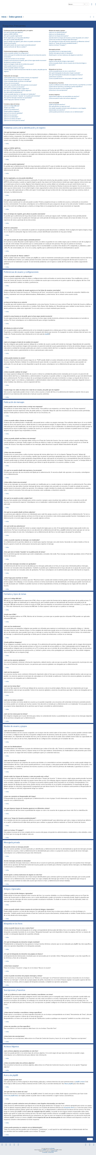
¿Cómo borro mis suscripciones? (58, 90)
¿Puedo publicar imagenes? (11, 111)
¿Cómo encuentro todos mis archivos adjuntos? (62, 98)
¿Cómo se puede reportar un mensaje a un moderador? (20, 94)
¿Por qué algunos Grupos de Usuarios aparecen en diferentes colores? (69, 41)
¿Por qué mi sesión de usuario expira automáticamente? (20, 45)
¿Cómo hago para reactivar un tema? (14, 99)
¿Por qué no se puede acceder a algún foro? (16, 88)
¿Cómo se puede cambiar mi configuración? (16, 53)
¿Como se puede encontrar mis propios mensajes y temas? (66, 78)
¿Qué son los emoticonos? (11, 109)
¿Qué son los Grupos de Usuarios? (58, 36)
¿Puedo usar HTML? (9, 107)
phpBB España (54, 1151)
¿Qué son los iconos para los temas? (14, 120)
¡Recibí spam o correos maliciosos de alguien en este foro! (66, 55)
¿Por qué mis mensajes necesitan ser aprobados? (18, 97)
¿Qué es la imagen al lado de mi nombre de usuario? (19, 64)
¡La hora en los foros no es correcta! (14, 58)
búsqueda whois (69, 1107)
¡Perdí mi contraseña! (10, 43)
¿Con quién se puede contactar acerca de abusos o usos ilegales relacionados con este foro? (67, 109)
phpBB (47, 334)
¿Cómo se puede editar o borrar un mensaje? (17, 79)
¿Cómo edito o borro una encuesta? (14, 87)
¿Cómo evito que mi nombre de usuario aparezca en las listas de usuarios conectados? (25, 56)
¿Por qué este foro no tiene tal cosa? (59, 106)
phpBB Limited (80, 1081)
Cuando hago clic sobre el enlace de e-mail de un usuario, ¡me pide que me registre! (25, 70)
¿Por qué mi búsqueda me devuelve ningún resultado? (64, 73)
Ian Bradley (52, 1148)
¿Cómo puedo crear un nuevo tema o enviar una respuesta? (21, 77)
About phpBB (68, 1083)
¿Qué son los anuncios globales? (13, 113)
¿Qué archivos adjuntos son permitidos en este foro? (64, 96)
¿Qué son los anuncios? (10, 115)
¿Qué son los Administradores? (58, 32)
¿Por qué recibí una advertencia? (13, 92)
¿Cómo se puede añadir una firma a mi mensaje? (17, 81)
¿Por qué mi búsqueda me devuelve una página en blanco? (66, 75)
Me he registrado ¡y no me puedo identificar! (17, 38)
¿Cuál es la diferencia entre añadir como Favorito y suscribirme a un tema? (70, 85)
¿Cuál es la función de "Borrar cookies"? (15, 47)
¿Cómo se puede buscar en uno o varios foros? (62, 71)
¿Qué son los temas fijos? (11, 117)
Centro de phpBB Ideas (11, 1095)
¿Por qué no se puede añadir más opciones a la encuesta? (20, 85)
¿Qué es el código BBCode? (11, 106)
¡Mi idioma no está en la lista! (12, 62)
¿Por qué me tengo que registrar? (13, 32)
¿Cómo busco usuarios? (55, 76)
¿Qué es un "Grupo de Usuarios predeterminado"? (63, 43)
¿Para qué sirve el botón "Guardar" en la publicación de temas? (22, 96)
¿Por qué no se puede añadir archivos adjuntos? (17, 90)
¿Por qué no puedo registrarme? (13, 36)
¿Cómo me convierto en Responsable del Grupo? (63, 39)
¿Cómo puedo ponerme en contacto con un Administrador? (66, 112)
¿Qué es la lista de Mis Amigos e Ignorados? (61, 61)
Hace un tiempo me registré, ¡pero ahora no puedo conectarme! (22, 41)
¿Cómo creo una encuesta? (11, 83)
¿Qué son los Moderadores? (57, 34)
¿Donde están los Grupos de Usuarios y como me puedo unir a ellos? (69, 38)
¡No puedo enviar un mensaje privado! (60, 51)
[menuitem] (91, 4)
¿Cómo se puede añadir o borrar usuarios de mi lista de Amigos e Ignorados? (67, 64)
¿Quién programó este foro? (57, 104)
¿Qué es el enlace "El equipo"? (57, 45)
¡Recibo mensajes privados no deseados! (61, 53)
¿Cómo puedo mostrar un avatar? (13, 66)
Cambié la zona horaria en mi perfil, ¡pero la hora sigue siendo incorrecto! (25, 60)
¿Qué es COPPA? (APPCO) (11, 34)
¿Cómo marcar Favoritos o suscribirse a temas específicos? (66, 86)
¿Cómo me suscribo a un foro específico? (60, 88)
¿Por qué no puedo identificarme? (13, 39)
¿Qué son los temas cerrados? (12, 118)
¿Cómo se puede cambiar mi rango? (14, 67)
